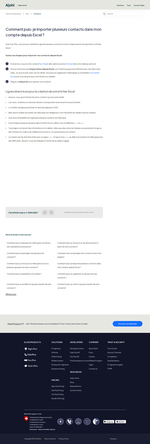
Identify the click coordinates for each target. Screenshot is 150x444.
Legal (91, 365)
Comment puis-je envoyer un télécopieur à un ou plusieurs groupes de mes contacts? (27, 265)
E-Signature (56, 348)
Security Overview (114, 352)
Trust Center (112, 348)
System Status (76, 390)
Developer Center (77, 348)
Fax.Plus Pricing (57, 394)
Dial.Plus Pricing (57, 390)
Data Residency (113, 361)
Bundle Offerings (58, 398)
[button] (114, 438)
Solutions (120, 5)
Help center (22, 5)
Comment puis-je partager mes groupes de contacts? (25, 255)
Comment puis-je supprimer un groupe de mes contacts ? (76, 276)
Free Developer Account (79, 361)
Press (91, 352)
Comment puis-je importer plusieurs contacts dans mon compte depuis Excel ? (78, 265)
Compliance (112, 356)
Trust (129, 5)
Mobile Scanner (57, 361)
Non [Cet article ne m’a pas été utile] (51, 212)
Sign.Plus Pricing (57, 386)
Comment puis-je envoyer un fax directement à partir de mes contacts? (77, 245)
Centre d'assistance (13, 14)
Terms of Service (50, 439)
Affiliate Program (95, 361)
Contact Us (93, 369)
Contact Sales (139, 5)
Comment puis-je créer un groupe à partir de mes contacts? (77, 286)
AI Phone (54, 352)
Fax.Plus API (74, 356)
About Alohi (93, 348)
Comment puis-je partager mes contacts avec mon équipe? (78, 255)
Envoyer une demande (127, 327)
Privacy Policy (64, 439)
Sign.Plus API (75, 352)
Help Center (74, 378)
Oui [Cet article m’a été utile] (45, 212)
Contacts (37, 14)
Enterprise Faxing (58, 369)
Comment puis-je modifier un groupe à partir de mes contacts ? (28, 286)
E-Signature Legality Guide (115, 366)
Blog (72, 382)
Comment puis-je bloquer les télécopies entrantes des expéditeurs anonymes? (28, 245)
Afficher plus (11, 294)
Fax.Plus (42, 64)
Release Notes (75, 386)
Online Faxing (56, 356)
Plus (27, 14)
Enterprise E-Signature (60, 365)
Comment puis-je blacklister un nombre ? (24, 274)
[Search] (122, 14)
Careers (92, 356)
